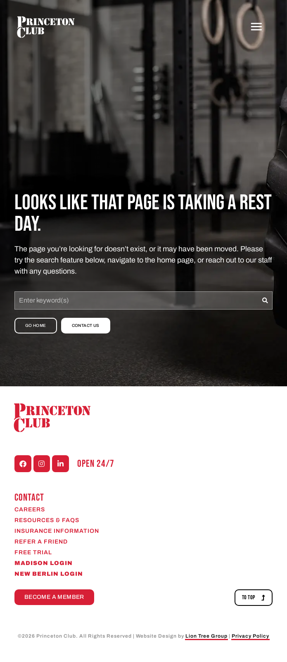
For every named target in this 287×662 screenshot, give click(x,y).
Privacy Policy (250, 636)
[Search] (265, 300)
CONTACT (29, 498)
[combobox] (136, 300)
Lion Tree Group (206, 636)
